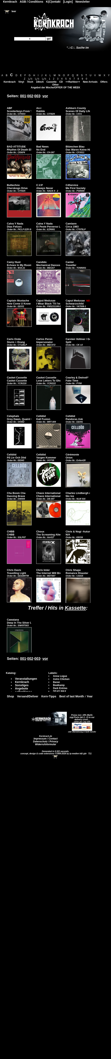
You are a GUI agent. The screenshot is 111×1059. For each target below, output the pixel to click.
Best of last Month (71, 696)
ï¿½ (30, 78)
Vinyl (21, 81)
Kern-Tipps (48, 696)
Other (55, 84)
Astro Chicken (61, 679)
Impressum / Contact (46, 738)
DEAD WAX (59, 691)
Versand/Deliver (27, 696)
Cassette (51, 81)
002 (30, 96)
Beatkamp (59, 685)
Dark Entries (60, 688)
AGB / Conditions (31, 1)
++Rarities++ (73, 81)
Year (90, 696)
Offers (103, 81)
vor (45, 96)
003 (37, 96)
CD (61, 81)
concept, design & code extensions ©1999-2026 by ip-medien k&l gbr (53, 753)
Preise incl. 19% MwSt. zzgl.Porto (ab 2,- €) (81, 716)
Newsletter (83, 1)
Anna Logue (60, 676)
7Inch (30, 81)
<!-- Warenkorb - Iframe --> (55, 757)
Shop (10, 696)
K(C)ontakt (53, 1)
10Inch (40, 81)
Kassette (75, 608)
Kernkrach (10, 81)
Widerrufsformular (45, 744)
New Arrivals (90, 81)
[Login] (68, 1)
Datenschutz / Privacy (45, 741)
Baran (56, 682)
